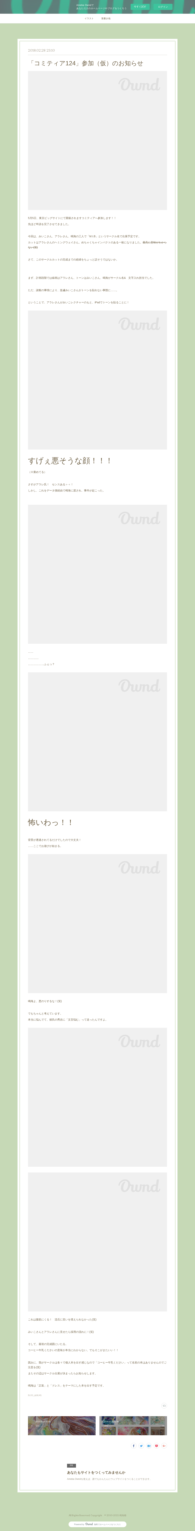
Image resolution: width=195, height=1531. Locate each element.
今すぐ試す (140, 6)
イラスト (89, 18)
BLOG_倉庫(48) (35, 1395)
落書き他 (105, 18)
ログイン (163, 6)
